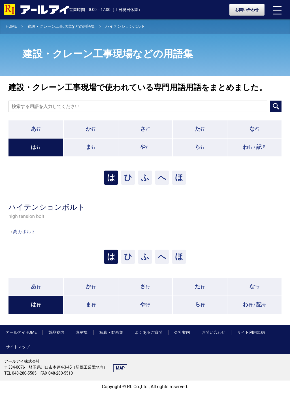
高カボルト (24, 231)
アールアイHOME (21, 332)
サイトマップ (18, 347)
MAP (120, 368)
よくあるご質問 (149, 332)
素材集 (82, 332)
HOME (11, 26)
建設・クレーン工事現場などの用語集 (61, 26)
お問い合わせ (247, 9)
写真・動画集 (111, 332)
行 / (254, 147)
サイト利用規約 (251, 332)
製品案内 (56, 332)
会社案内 (182, 332)
